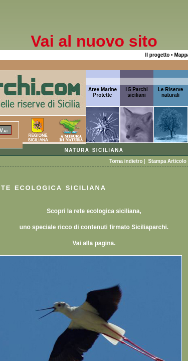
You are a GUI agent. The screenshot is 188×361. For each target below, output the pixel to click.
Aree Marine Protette (102, 92)
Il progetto (157, 55)
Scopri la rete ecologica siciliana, (94, 211)
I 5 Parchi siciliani (136, 92)
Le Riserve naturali (170, 92)
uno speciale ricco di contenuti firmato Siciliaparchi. (94, 227)
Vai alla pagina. (93, 243)
